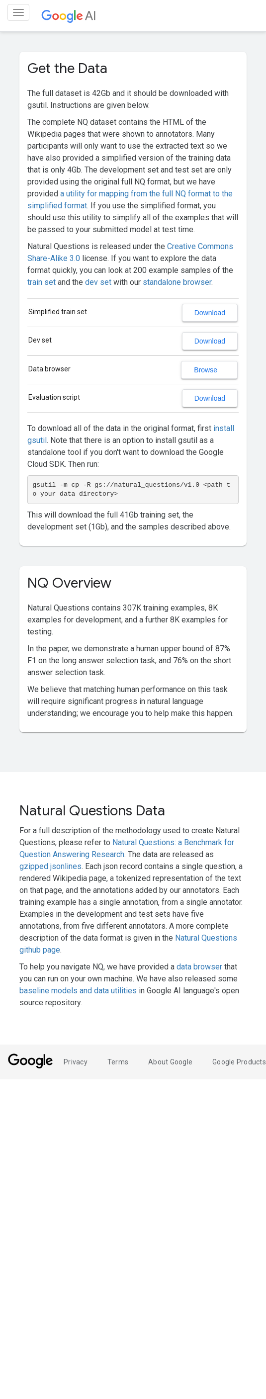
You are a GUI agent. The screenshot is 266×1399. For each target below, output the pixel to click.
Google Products (239, 1062)
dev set (98, 282)
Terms (117, 1062)
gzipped (33, 866)
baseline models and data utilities (78, 990)
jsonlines (66, 866)
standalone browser (177, 282)
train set (41, 282)
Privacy (76, 1062)
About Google (170, 1062)
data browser (199, 966)
